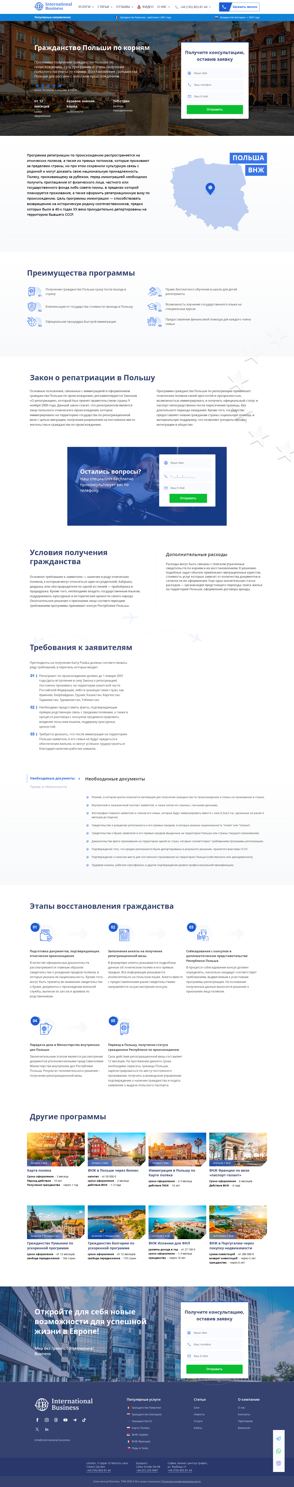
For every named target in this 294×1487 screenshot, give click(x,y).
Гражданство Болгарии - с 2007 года (240, 17)
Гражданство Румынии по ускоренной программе (50, 1245)
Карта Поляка (140, 1428)
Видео (148, 7)
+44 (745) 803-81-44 (193, 7)
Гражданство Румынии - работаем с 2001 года (145, 17)
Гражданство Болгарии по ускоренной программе (111, 1245)
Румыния (36, 1236)
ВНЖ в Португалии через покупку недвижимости (231, 1245)
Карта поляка (39, 1170)
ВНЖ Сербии (140, 1435)
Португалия (219, 1236)
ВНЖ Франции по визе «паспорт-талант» (229, 1173)
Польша (35, 1163)
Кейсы (198, 1428)
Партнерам (245, 1421)
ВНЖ (45, 1163)
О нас (241, 1408)
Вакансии (244, 1428)
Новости (199, 1414)
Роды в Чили (140, 1448)
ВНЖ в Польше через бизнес (113, 1170)
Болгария (97, 1236)
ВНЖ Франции (141, 1441)
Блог (197, 1408)
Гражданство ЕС (142, 1421)
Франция (218, 1163)
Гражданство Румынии (146, 1408)
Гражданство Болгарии (147, 1414)
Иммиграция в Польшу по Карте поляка (172, 1173)
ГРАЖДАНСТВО (51, 1236)
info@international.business (52, 1440)
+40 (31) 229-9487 (147, 1470)
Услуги (198, 1421)
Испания (157, 1236)
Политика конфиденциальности (181, 1481)
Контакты (244, 1414)
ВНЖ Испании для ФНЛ (169, 1243)
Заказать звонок (238, 7)
